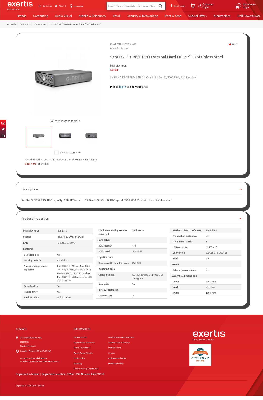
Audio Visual (57, 18)
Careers (111, 357)
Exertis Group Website (83, 357)
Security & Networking (135, 18)
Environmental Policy (117, 362)
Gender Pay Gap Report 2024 (86, 373)
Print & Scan (165, 18)
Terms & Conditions (82, 352)
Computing (34, 18)
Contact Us (49, 5)
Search (160, 5)
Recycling (78, 367)
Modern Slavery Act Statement (121, 341)
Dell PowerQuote (240, 18)
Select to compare (67, 156)
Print (234, 48)
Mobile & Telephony (86, 18)
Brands (15, 18)
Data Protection (80, 341)
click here (40, 362)
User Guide (84, 6)
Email (3, 123)
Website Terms (114, 352)
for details (36, 167)
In (3, 135)
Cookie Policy (79, 362)
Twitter (3, 129)
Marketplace (214, 18)
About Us (67, 5)
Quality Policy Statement (84, 346)
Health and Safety (115, 367)
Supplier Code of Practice (119, 346)
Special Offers (189, 18)
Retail (110, 18)
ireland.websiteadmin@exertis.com (44, 365)
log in (122, 91)
